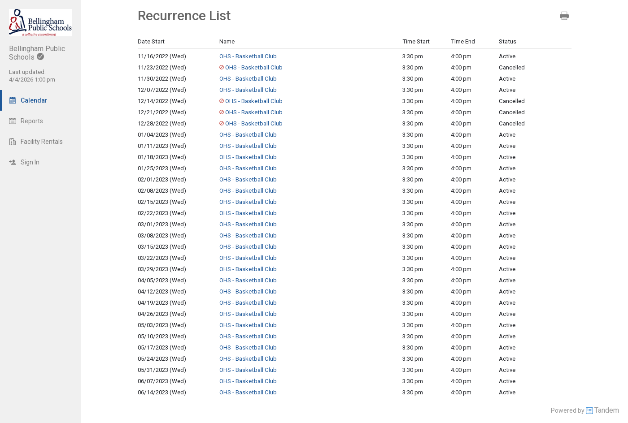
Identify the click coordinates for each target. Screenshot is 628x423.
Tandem (606, 410)
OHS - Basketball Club (248, 56)
